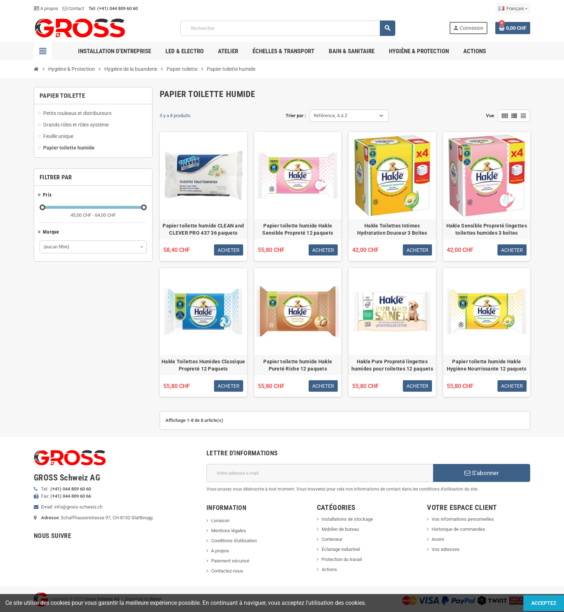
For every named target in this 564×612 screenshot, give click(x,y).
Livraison (220, 520)
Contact (73, 8)
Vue (490, 115)
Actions (329, 569)
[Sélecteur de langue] (513, 8)
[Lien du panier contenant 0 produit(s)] (512, 28)
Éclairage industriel (341, 549)
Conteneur (332, 539)
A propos (46, 8)
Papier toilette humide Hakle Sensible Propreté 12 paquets (297, 229)
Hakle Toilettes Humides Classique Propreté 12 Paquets (203, 365)
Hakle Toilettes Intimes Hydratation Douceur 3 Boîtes (392, 229)
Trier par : (296, 115)
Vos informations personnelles (463, 519)
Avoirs (438, 539)
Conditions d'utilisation (234, 540)
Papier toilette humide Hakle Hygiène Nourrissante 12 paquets (487, 365)
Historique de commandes (458, 529)
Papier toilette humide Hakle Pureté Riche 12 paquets (297, 365)
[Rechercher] (287, 28)
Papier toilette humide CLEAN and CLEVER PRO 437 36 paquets (203, 229)
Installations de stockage (347, 519)
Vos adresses (446, 549)
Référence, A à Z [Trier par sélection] (330, 115)
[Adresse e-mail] (319, 473)
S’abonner (481, 473)
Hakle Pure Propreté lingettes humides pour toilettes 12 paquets (392, 365)
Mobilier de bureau (340, 529)
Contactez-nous (227, 571)
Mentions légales (228, 530)
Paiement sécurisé (230, 560)
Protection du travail (342, 559)
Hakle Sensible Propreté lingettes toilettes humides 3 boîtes (486, 229)
